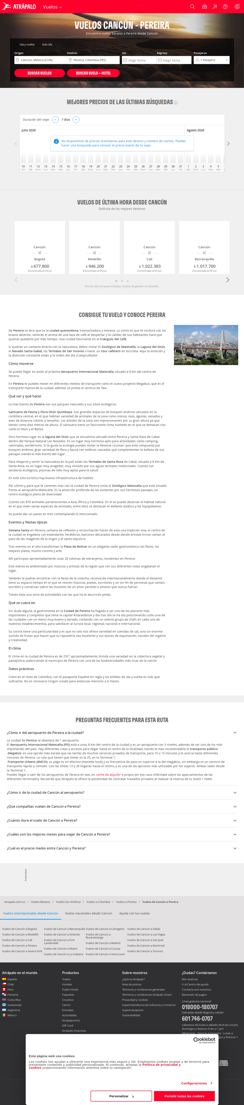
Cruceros (67, 1000)
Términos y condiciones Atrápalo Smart (147, 995)
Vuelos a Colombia (98, 902)
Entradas (67, 1010)
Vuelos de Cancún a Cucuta (103, 948)
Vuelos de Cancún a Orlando (62, 934)
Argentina (13, 1010)
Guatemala (14, 1005)
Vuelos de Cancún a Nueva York (22, 951)
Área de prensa (131, 984)
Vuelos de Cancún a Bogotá (19, 929)
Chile (10, 984)
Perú (10, 989)
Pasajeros (200, 53)
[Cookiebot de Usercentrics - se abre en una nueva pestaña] (196, 1040)
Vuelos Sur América (68, 902)
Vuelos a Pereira (126, 902)
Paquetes (68, 995)
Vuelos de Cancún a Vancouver (105, 954)
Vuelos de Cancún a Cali (17, 940)
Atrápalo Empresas (74, 1031)
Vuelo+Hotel (70, 989)
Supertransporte (132, 1010)
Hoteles (67, 984)
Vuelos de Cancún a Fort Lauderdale (59, 941)
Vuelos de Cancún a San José (145, 940)
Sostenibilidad (131, 1015)
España (12, 979)
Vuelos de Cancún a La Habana (63, 954)
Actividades (69, 1015)
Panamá (12, 995)
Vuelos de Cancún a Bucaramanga (98, 935)
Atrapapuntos (71, 1020)
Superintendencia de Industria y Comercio (149, 1005)
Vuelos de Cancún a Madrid (103, 943)
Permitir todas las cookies (184, 1096)
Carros (66, 1005)
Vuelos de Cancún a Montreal (146, 945)
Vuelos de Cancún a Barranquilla (64, 929)
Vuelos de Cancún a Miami (60, 948)
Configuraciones (194, 1083)
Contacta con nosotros (196, 989)
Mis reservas (190, 979)
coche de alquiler (108, 775)
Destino (72, 53)
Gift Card (67, 1025)
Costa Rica (14, 1000)
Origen (18, 53)
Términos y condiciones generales (143, 989)
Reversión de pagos (194, 995)
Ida (124, 53)
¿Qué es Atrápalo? (133, 979)
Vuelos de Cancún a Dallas (143, 929)
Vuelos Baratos (40, 902)
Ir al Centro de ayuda (195, 984)
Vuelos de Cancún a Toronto (145, 951)
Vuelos (66, 979)
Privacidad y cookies (135, 1000)
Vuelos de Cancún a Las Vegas (146, 934)
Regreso (162, 53)
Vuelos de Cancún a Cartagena (105, 929)
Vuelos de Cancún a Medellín (20, 934)
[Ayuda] (225, 6)
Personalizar (121, 1096)
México (12, 1015)
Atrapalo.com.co (14, 902)
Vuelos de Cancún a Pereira (19, 945)
